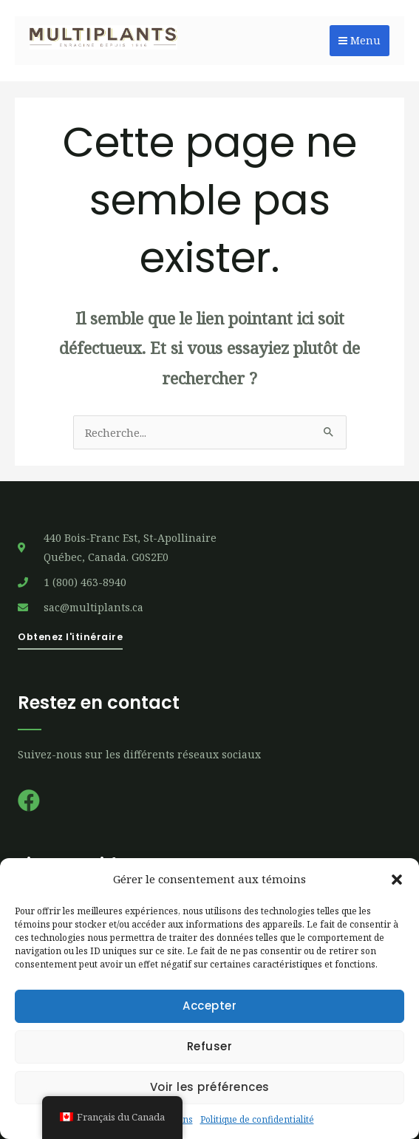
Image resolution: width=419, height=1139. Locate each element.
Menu (359, 40)
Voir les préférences (210, 1087)
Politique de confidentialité (257, 1119)
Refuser (210, 1046)
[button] (396, 879)
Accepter (209, 1005)
